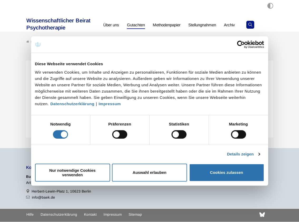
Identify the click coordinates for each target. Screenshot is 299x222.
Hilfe (30, 215)
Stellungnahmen (209, 25)
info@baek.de (43, 198)
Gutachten (138, 25)
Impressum (110, 104)
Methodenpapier (170, 25)
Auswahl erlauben (149, 172)
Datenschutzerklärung (72, 104)
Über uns (111, 25)
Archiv (238, 25)
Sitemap (135, 215)
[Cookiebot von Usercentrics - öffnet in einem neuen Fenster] (241, 44)
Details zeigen (240, 154)
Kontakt (90, 215)
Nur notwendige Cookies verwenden (72, 172)
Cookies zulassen (226, 172)
